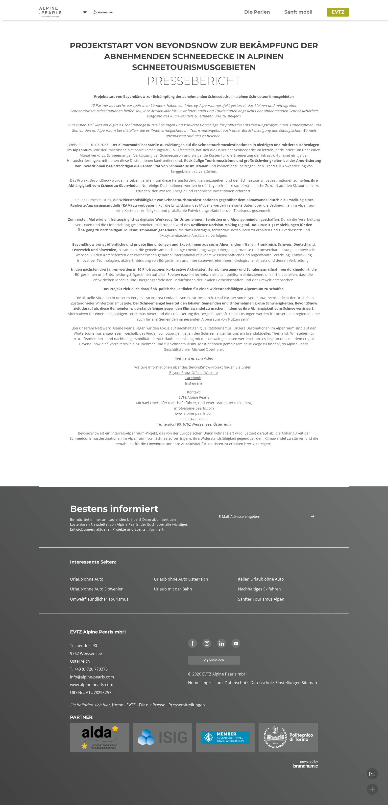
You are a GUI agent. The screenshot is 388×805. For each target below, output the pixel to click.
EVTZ (131, 705)
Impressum (213, 682)
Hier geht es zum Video (194, 358)
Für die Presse (152, 705)
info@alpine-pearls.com (194, 408)
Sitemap (310, 682)
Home (194, 682)
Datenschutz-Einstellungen (276, 682)
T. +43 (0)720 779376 (89, 669)
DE (85, 12)
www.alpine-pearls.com (194, 413)
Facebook (193, 377)
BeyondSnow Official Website (193, 372)
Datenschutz (237, 682)
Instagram (193, 383)
